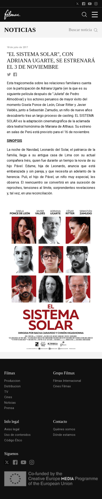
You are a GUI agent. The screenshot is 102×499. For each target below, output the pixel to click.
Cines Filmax (62, 386)
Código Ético (13, 440)
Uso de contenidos (17, 435)
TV (6, 392)
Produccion (12, 381)
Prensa (9, 408)
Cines (8, 397)
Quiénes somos (64, 429)
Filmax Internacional (67, 381)
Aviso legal (11, 429)
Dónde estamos (64, 435)
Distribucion (12, 386)
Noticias (10, 403)
